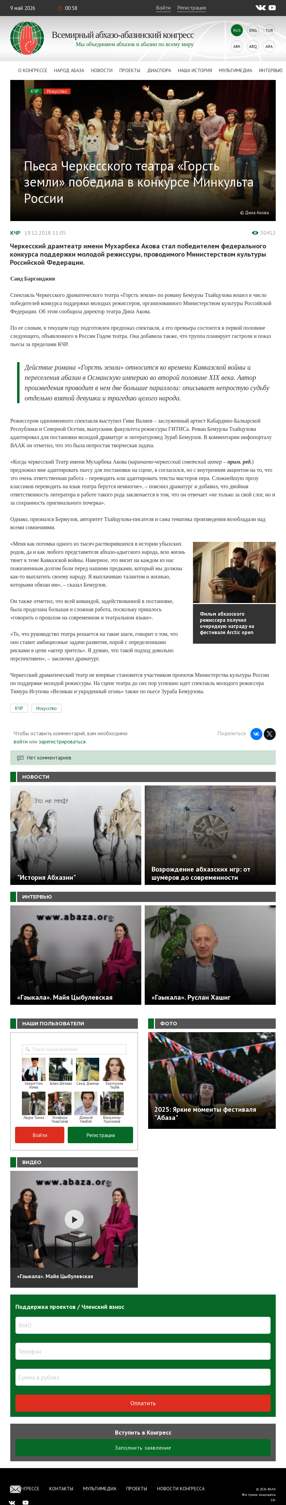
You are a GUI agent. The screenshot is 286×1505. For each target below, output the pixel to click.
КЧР (35, 91)
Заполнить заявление (143, 1447)
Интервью (271, 70)
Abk (236, 46)
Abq (253, 46)
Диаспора (159, 70)
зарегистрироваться (62, 741)
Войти (163, 7)
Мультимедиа (235, 70)
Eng (253, 30)
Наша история (195, 70)
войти (21, 741)
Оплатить (143, 1403)
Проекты (129, 70)
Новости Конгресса (181, 1489)
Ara (269, 46)
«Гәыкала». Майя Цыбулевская (55, 1276)
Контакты (61, 1489)
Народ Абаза (69, 70)
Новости (102, 70)
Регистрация (191, 7)
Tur (269, 30)
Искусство (57, 91)
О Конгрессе (32, 70)
